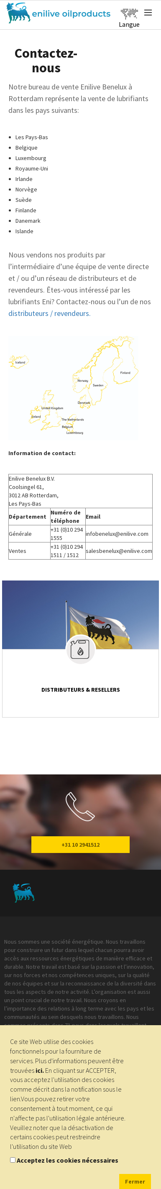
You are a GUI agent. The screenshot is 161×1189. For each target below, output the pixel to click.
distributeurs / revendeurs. (49, 313)
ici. (40, 1070)
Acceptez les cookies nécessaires (67, 1160)
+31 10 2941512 (80, 844)
